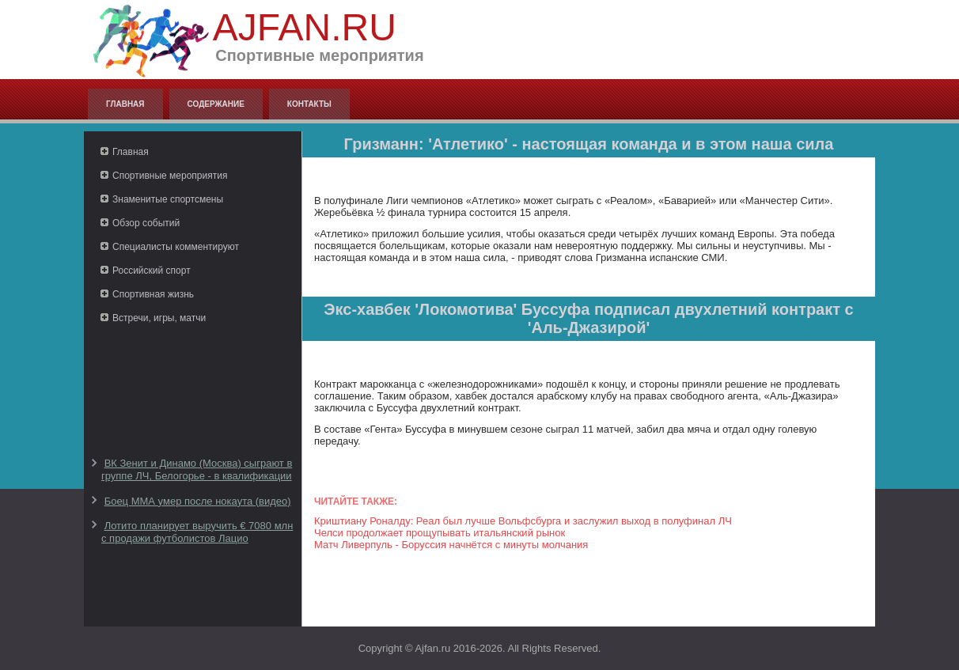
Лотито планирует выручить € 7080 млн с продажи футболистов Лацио (197, 532)
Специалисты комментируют (175, 246)
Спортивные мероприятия (169, 175)
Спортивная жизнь (153, 294)
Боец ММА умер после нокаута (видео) (197, 501)
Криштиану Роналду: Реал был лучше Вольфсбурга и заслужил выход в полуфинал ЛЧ (523, 521)
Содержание (216, 104)
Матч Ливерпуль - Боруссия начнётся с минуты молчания (451, 545)
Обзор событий (146, 223)
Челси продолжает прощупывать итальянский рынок (439, 533)
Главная (125, 104)
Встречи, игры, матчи (159, 318)
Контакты (309, 104)
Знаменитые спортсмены (167, 199)
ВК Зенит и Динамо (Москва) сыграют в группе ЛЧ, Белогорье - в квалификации (196, 469)
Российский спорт (151, 270)
